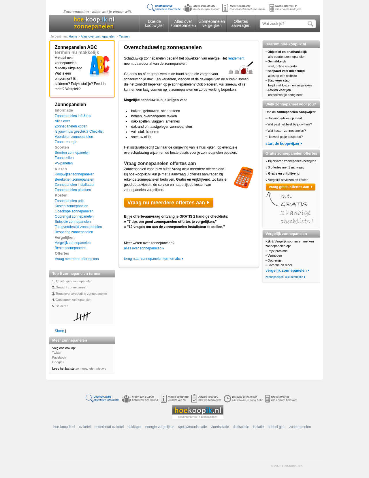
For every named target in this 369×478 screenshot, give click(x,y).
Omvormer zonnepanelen (73, 299)
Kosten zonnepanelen (71, 206)
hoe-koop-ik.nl (64, 427)
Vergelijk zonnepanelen (73, 243)
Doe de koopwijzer (154, 23)
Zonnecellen (64, 158)
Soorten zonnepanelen (72, 153)
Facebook (59, 357)
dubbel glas (276, 427)
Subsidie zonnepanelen (73, 222)
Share (59, 331)
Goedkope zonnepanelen (74, 211)
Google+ (58, 362)
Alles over (62, 121)
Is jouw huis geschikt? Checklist (79, 131)
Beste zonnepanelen (70, 248)
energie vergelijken (159, 427)
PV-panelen (64, 163)
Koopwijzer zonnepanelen (74, 174)
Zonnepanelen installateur (75, 185)
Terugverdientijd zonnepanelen (78, 227)
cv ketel (85, 427)
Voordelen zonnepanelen (74, 137)
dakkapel (135, 427)
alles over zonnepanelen (142, 248)
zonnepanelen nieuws (91, 368)
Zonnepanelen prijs (69, 201)
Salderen (62, 306)
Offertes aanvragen (240, 23)
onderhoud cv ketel (109, 427)
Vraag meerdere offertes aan (77, 259)
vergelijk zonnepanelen (286, 270)
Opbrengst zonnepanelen (74, 216)
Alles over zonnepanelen (183, 23)
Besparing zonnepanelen (74, 232)
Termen (124, 36)
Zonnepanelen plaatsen (73, 190)
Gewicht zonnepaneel (71, 287)
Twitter (56, 352)
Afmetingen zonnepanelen (74, 281)
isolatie (258, 427)
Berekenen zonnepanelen (74, 179)
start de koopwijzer (283, 143)
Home (73, 36)
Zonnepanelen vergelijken (212, 23)
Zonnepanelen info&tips (73, 116)
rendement (236, 58)
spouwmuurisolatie (192, 427)
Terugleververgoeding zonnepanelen (81, 293)
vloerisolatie (220, 427)
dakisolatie (241, 427)
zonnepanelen (300, 427)
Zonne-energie (66, 142)
